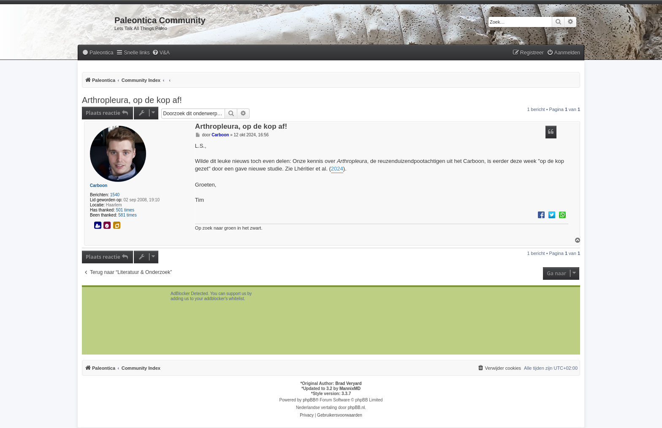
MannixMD (350, 388)
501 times (125, 210)
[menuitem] (97, 53)
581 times (127, 215)
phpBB (309, 400)
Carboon (98, 185)
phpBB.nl (356, 407)
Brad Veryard (348, 383)
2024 (337, 168)
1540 (114, 194)
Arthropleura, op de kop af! (132, 100)
